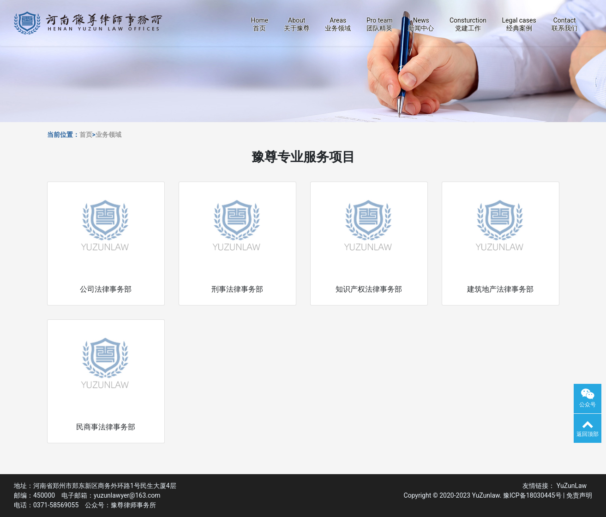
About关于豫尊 (297, 24)
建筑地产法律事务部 (500, 289)
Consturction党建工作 (468, 24)
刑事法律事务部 (237, 289)
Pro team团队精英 (379, 24)
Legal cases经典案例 (519, 24)
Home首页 (259, 24)
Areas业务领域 (338, 24)
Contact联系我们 (564, 24)
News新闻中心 (421, 24)
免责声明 (579, 495)
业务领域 (108, 134)
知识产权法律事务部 (369, 289)
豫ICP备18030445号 (532, 495)
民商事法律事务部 (105, 427)
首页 (85, 134)
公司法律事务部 (106, 289)
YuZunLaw (573, 485)
